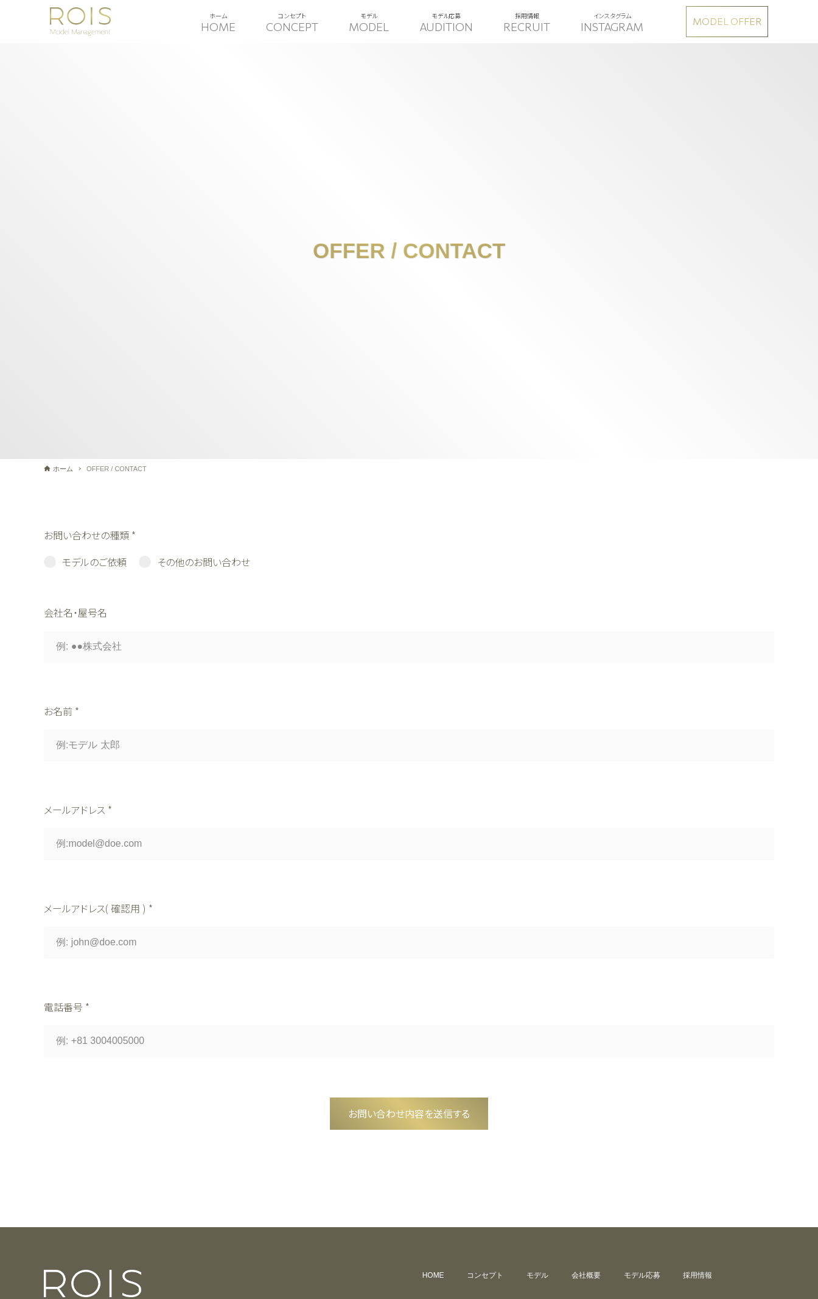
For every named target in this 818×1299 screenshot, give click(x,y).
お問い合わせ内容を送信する (409, 1113)
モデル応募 (642, 1275)
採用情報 (698, 1275)
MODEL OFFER (727, 21)
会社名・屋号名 (75, 612)
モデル (537, 1275)
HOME (433, 1275)
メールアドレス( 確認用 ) (98, 908)
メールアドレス (78, 809)
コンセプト (485, 1275)
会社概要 (586, 1275)
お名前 (61, 711)
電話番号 (66, 1007)
